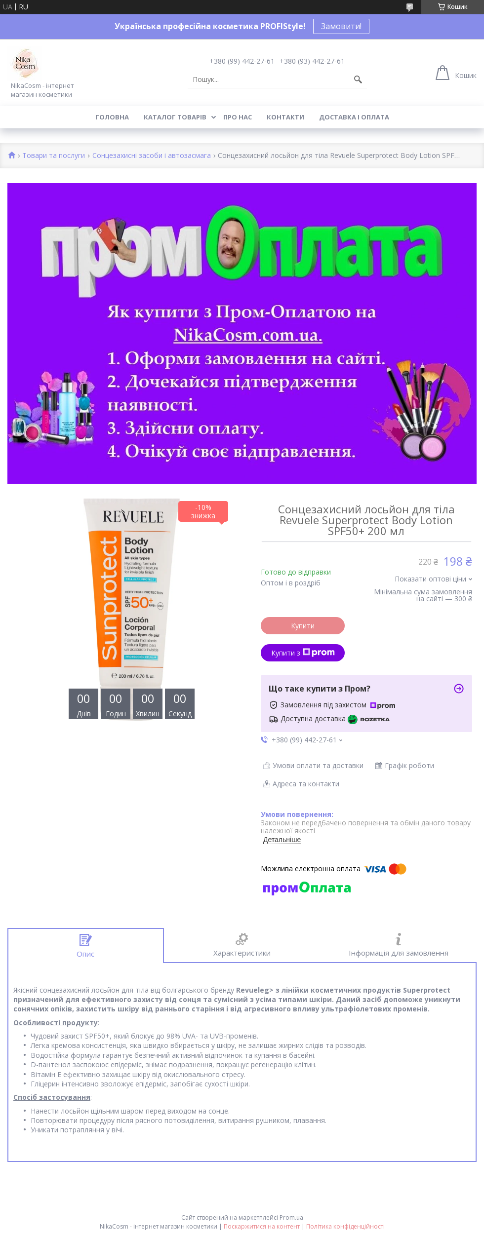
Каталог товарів (175, 117)
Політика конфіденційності (345, 1226)
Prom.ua (291, 1217)
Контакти (285, 117)
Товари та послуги (53, 156)
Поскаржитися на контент (262, 1226)
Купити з (303, 652)
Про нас (237, 117)
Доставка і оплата (354, 117)
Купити (303, 625)
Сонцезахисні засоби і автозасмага (151, 156)
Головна (112, 117)
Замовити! (341, 26)
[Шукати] (358, 79)
